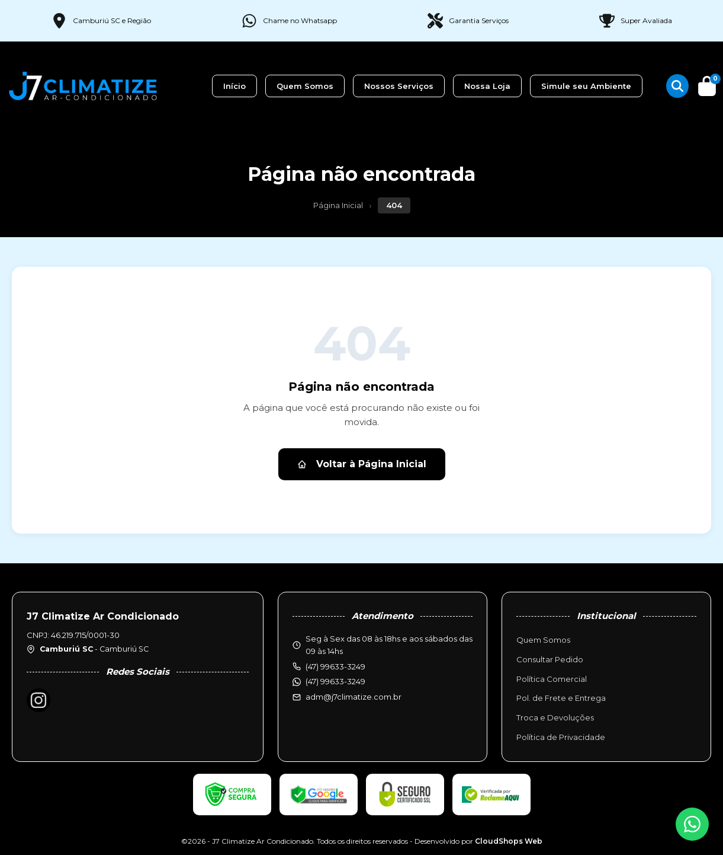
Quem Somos (305, 86)
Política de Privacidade (560, 737)
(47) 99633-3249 (335, 681)
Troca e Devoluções (555, 717)
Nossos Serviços (398, 86)
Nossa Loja (487, 86)
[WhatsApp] (692, 824)
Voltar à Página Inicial (361, 464)
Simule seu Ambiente (586, 86)
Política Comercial (551, 679)
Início (234, 86)
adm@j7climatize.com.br (353, 696)
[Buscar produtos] (677, 86)
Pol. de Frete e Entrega (561, 698)
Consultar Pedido (549, 659)
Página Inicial (338, 205)
